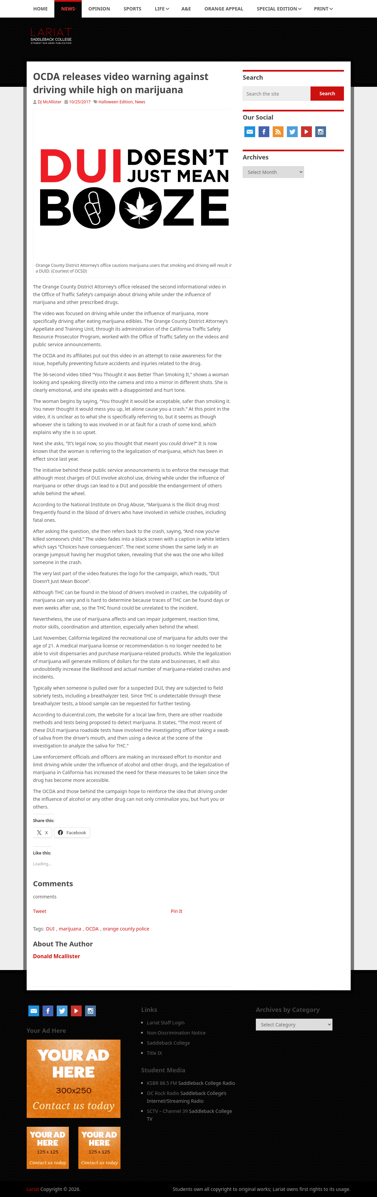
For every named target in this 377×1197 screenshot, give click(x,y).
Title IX (154, 1053)
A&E (186, 8)
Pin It (176, 911)
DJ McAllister (50, 102)
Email (249, 131)
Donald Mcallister (56, 956)
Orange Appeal (224, 8)
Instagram (320, 131)
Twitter (292, 131)
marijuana (70, 928)
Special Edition (277, 8)
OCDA (92, 928)
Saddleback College (168, 1043)
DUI (50, 928)
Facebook (264, 131)
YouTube (306, 131)
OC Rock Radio (163, 1093)
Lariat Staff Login (166, 1022)
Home (40, 8)
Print (321, 8)
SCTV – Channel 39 (167, 1111)
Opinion (99, 8)
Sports (132, 8)
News (68, 8)
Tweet (39, 911)
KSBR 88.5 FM (162, 1083)
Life (160, 8)
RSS (278, 131)
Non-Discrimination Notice (176, 1032)
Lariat (33, 1189)
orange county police (126, 928)
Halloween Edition (116, 102)
